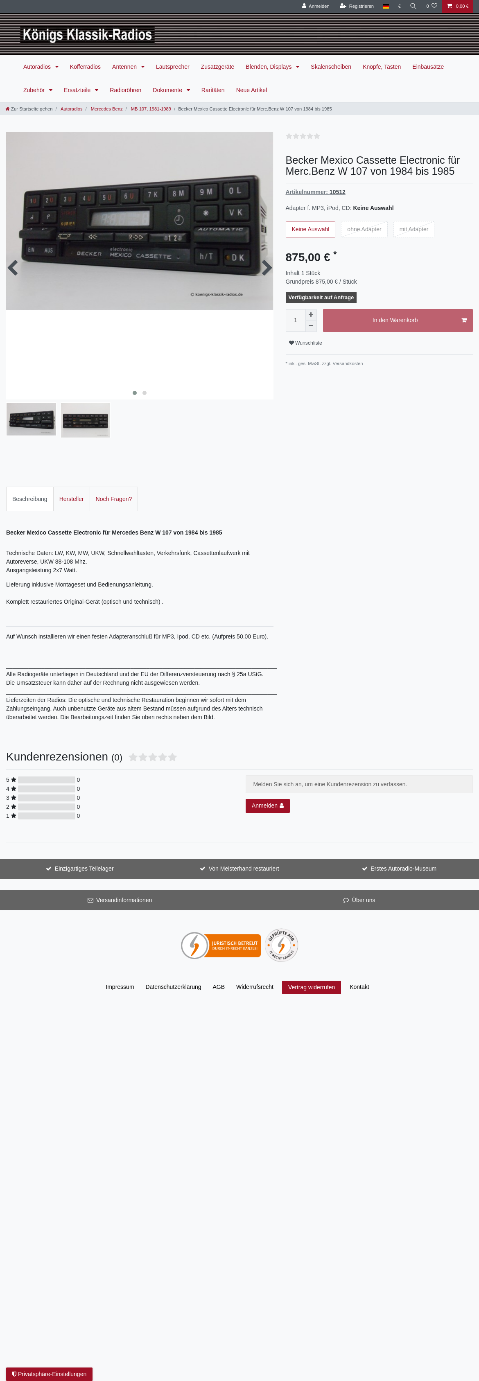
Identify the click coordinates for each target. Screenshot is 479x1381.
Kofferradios (85, 66)
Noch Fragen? (114, 487)
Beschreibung (29, 487)
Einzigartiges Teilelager (84, 857)
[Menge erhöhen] (311, 314)
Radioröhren (125, 90)
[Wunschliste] (432, 6)
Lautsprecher (173, 66)
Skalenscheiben (331, 66)
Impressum (120, 975)
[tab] (30, 487)
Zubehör (34, 90)
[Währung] (400, 6)
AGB (219, 975)
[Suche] (413, 6)
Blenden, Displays (269, 66)
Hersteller (71, 487)
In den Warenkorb (420, 320)
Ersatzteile (78, 90)
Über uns (363, 888)
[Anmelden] (316, 6)
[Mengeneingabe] (295, 320)
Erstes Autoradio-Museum (403, 857)
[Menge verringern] (311, 326)
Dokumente (168, 90)
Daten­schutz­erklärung (173, 975)
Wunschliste (305, 343)
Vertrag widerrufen (311, 976)
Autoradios (37, 66)
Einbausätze (428, 66)
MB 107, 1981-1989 (150, 108)
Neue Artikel (251, 90)
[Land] (385, 6)
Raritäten (213, 90)
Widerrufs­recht (254, 975)
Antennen (125, 66)
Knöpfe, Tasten (382, 66)
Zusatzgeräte (218, 66)
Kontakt (359, 975)
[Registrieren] (356, 6)
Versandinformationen (124, 888)
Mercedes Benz (106, 108)
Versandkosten (348, 363)
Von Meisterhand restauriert (244, 857)
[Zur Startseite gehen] (29, 108)
